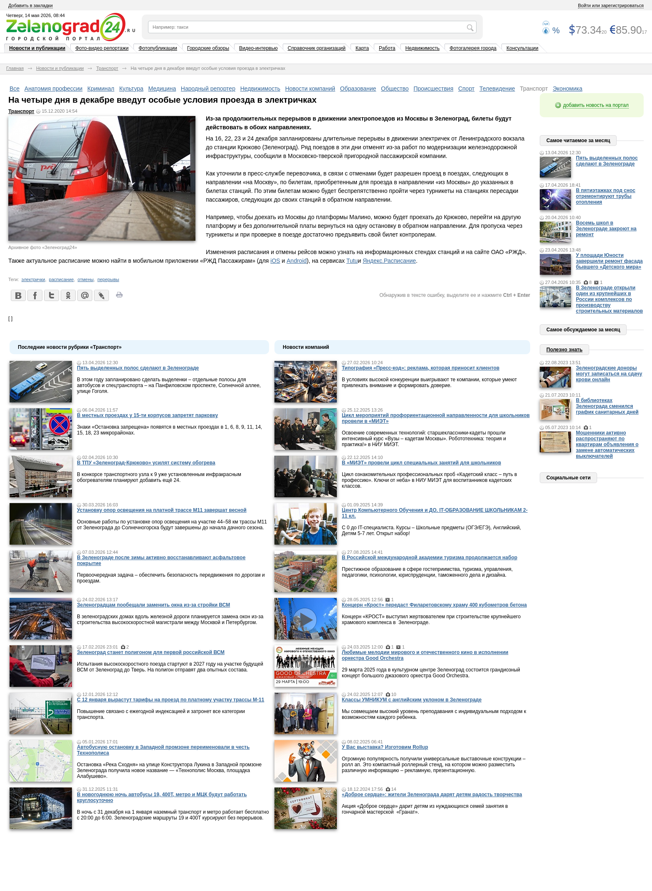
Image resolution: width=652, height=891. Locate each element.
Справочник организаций (317, 48)
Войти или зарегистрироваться (611, 5)
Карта (362, 48)
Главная (15, 68)
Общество (395, 88)
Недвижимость (422, 48)
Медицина (162, 88)
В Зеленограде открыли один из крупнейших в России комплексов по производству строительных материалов (609, 299)
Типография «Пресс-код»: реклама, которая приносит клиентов (420, 368)
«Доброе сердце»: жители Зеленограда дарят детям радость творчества (432, 794)
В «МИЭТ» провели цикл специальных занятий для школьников (421, 463)
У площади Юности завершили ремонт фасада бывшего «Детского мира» (609, 261)
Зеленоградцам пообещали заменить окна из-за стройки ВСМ (153, 605)
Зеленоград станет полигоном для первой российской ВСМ (151, 652)
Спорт (466, 88)
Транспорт (107, 68)
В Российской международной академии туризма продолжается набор (429, 557)
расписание (61, 279)
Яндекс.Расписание (389, 260)
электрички (33, 279)
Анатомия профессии (54, 88)
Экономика (567, 88)
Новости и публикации (37, 48)
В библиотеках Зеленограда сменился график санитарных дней (607, 406)
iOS (275, 260)
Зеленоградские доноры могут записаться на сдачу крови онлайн (609, 374)
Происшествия (434, 88)
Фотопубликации (157, 48)
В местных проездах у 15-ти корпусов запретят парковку (147, 415)
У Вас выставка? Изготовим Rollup (385, 747)
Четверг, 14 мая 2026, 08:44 (35, 15)
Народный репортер (208, 88)
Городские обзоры (208, 48)
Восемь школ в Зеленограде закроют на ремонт (606, 228)
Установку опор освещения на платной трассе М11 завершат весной (162, 510)
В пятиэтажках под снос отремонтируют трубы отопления (605, 196)
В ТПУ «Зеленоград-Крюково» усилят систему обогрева (146, 463)
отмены (86, 279)
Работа (387, 48)
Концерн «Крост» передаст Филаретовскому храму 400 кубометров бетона (434, 605)
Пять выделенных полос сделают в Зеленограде (138, 368)
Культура (131, 88)
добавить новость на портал (596, 105)
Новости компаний (310, 88)
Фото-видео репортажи (101, 48)
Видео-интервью (258, 48)
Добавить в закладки (30, 5)
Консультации (522, 48)
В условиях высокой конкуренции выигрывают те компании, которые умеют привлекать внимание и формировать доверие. (429, 382)
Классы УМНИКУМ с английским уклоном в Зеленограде (412, 700)
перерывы (108, 279)
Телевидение (497, 88)
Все (15, 88)
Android (296, 260)
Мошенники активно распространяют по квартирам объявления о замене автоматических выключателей (607, 444)
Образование (358, 88)
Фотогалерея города (472, 48)
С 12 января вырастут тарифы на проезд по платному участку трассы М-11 (170, 700)
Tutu (352, 260)
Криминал (100, 88)
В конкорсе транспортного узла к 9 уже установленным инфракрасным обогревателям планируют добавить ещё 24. (159, 477)
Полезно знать (564, 350)
